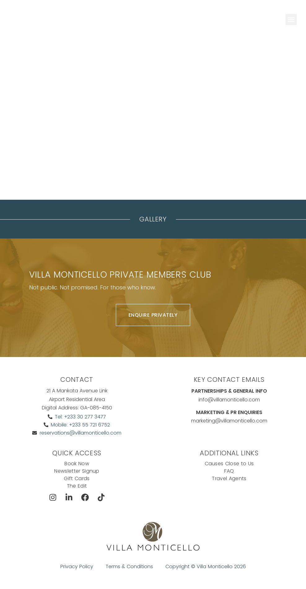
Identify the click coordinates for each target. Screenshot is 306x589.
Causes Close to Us (229, 463)
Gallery (152, 219)
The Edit (77, 485)
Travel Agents (229, 478)
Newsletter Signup (76, 471)
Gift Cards (77, 478)
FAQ (229, 471)
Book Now (76, 463)
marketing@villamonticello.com (229, 420)
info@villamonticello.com (229, 399)
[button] (291, 19)
